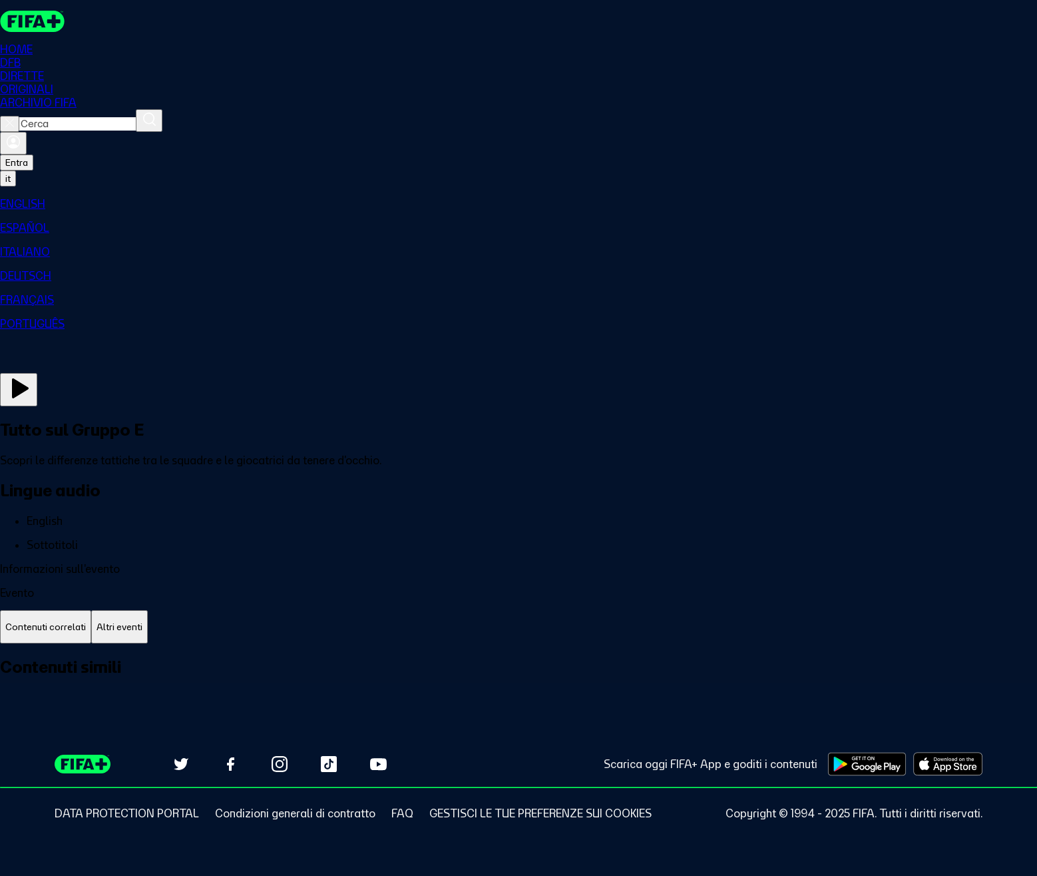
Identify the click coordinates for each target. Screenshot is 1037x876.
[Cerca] (149, 120)
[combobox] (77, 124)
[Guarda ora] (18, 389)
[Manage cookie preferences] (540, 813)
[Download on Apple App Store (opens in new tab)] (947, 764)
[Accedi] (13, 143)
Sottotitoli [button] (52, 545)
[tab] (45, 627)
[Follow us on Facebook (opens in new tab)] (230, 764)
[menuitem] (518, 204)
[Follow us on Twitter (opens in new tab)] (181, 764)
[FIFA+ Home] (32, 21)
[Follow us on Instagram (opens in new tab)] (279, 764)
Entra (16, 163)
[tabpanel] (518, 682)
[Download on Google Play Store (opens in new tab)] (867, 764)
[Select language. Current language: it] (8, 179)
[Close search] (9, 124)
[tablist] (518, 627)
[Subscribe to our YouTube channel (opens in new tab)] (378, 764)
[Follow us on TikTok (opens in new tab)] (328, 764)
